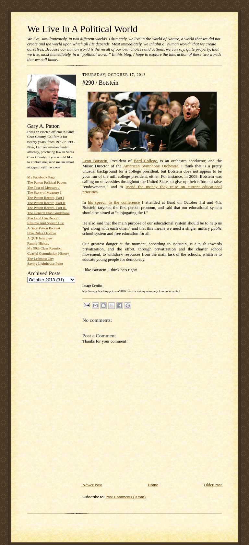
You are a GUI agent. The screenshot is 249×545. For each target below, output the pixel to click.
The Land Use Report (42, 218)
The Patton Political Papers (46, 182)
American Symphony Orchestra (150, 166)
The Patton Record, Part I (45, 198)
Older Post (213, 484)
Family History (38, 243)
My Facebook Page (41, 177)
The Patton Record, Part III (46, 208)
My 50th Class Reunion (44, 248)
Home (153, 484)
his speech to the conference (114, 202)
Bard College (145, 160)
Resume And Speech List (45, 223)
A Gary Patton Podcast (43, 228)
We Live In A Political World (82, 29)
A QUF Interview (40, 238)
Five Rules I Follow (41, 233)
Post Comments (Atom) (126, 496)
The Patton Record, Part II (46, 203)
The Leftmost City (40, 258)
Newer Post (92, 484)
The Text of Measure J (43, 187)
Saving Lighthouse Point (45, 263)
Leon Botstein (94, 160)
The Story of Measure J (44, 192)
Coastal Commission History (48, 253)
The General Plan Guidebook (48, 213)
